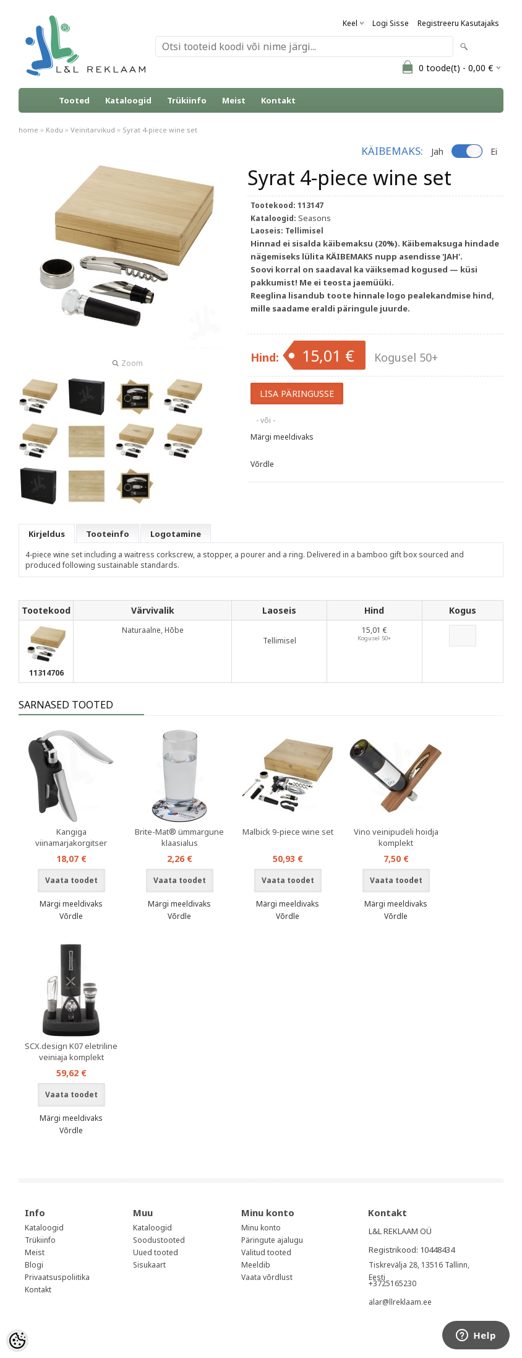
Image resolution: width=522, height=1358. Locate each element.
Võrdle (262, 464)
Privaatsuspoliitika (57, 1277)
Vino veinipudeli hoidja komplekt (396, 837)
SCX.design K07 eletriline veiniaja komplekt (71, 1051)
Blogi (34, 1265)
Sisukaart (149, 1265)
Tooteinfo (107, 533)
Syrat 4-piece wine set (159, 129)
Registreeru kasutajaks (458, 23)
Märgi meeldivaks (282, 437)
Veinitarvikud (93, 129)
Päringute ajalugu (272, 1240)
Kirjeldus (46, 533)
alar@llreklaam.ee (400, 1302)
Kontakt (278, 100)
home (28, 129)
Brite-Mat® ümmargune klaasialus (179, 837)
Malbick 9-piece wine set (287, 831)
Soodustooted (159, 1240)
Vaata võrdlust (267, 1277)
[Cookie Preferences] (17, 1341)
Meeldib (255, 1265)
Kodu (54, 129)
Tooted (74, 100)
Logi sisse (390, 23)
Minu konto (261, 1227)
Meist (234, 100)
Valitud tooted (266, 1252)
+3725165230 (392, 1283)
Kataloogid (128, 100)
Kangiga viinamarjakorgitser (71, 837)
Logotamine (175, 533)
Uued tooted (155, 1252)
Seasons (314, 218)
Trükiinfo (187, 100)
